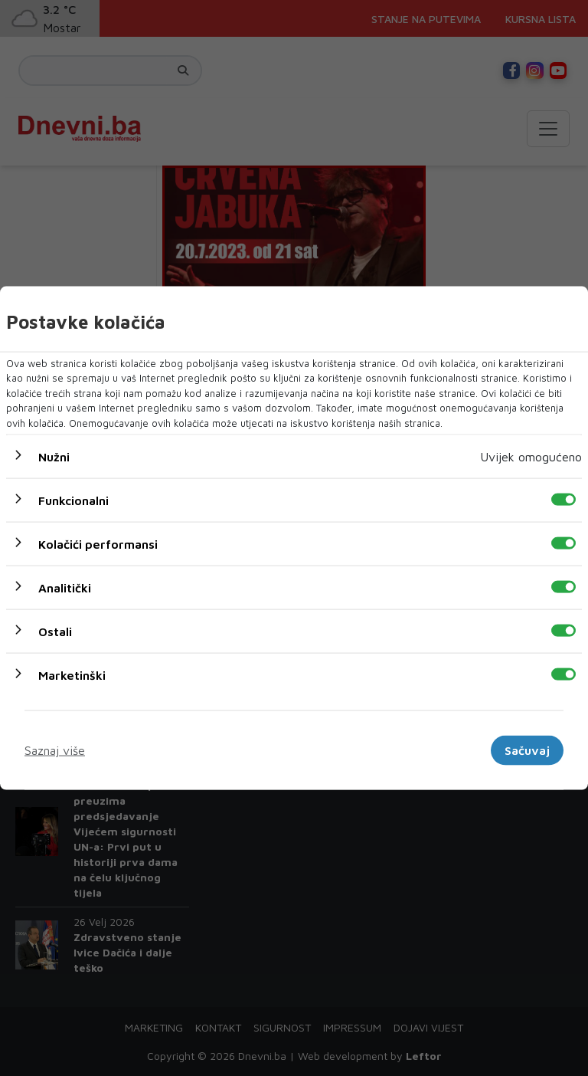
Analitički (64, 588)
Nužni (54, 457)
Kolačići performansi (98, 544)
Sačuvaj (527, 750)
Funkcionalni (73, 500)
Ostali (55, 631)
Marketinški (72, 675)
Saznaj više (54, 750)
